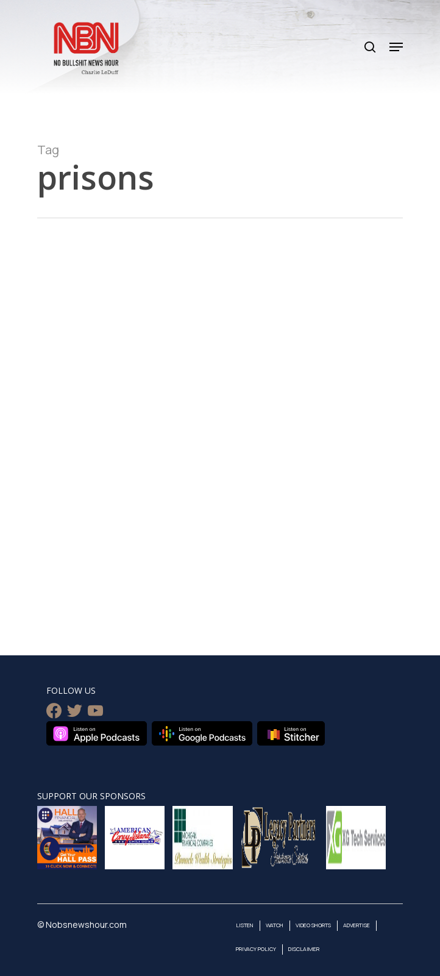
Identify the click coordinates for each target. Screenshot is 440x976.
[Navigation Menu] (396, 47)
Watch (274, 925)
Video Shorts (313, 925)
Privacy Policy (256, 949)
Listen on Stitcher (291, 733)
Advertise (356, 925)
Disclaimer (303, 949)
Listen (245, 925)
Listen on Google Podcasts (202, 733)
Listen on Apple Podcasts (96, 733)
